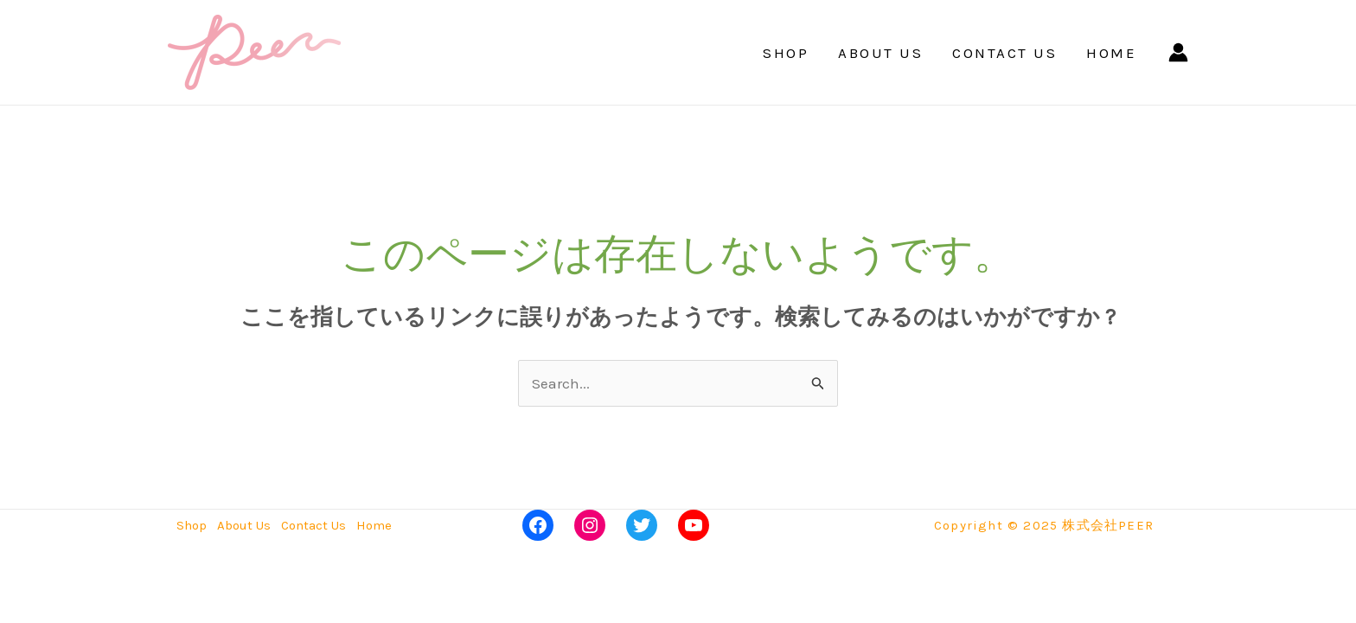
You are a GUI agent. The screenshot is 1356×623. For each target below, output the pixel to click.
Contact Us (1004, 52)
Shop (786, 52)
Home (1111, 52)
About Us (880, 52)
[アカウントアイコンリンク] (1178, 52)
